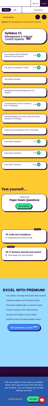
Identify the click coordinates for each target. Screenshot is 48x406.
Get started (23, 206)
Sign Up (35, 3)
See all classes (8, 17)
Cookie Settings (15, 399)
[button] (41, 399)
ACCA (6, 10)
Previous (37, 17)
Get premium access (24, 327)
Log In (44, 3)
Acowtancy (11, 3)
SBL (15, 10)
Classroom (38, 10)
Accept (33, 399)
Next (44, 17)
